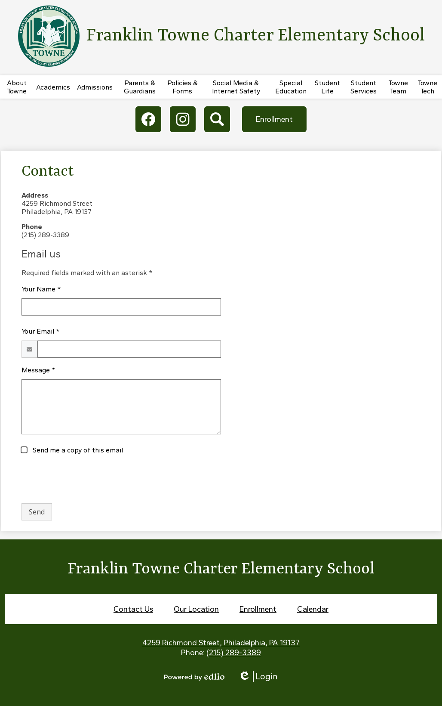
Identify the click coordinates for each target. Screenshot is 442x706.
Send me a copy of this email (77, 450)
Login (258, 676)
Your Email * (40, 331)
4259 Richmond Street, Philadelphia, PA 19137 (221, 642)
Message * (38, 370)
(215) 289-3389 (233, 652)
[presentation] (86, 479)
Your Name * (41, 289)
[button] (17, 87)
